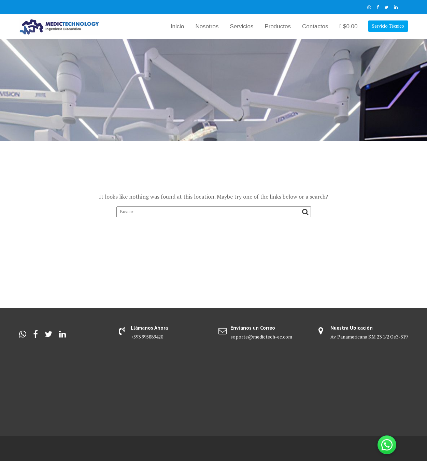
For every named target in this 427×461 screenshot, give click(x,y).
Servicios (241, 26)
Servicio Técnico (388, 26)
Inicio (177, 26)
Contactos (315, 26)
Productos (278, 26)
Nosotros (206, 26)
